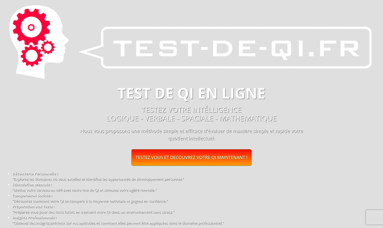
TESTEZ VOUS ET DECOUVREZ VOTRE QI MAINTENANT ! (191, 157)
